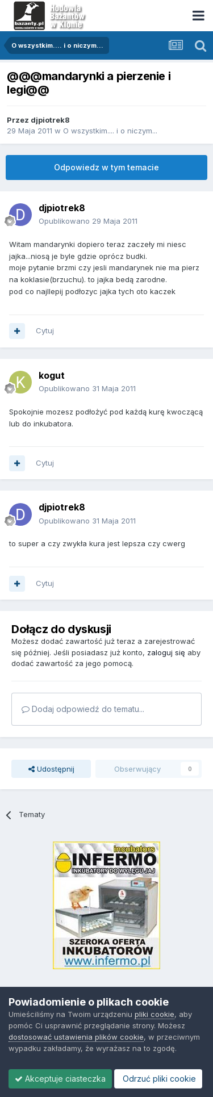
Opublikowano (88, 220)
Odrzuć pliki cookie (158, 1078)
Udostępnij (51, 768)
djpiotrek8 (50, 119)
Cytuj (45, 330)
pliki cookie (154, 1014)
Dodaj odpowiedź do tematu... (83, 709)
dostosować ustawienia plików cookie (76, 1036)
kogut (52, 375)
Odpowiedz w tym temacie (106, 167)
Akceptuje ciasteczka (60, 1078)
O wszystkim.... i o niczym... (110, 130)
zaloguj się (166, 652)
